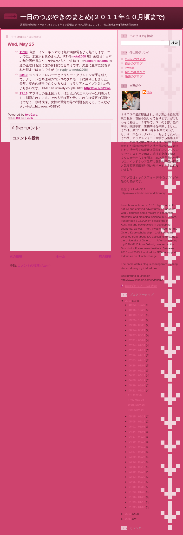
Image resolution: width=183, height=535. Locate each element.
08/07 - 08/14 (137, 335)
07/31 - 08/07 (137, 340)
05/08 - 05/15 (137, 421)
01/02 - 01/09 (137, 507)
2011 (128, 300)
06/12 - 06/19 (137, 375)
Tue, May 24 (136, 409)
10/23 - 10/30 (137, 304)
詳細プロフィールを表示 (141, 286)
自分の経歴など (135, 72)
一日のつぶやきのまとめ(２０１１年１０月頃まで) (92, 17)
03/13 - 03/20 (137, 461)
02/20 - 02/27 (137, 471)
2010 (128, 513)
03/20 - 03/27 (137, 456)
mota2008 (79, 56)
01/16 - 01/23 (137, 496)
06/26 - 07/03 (137, 365)
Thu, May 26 (136, 399)
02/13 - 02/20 (137, 476)
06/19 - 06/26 (137, 370)
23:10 (23, 75)
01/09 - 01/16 (137, 502)
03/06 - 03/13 (137, 466)
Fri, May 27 (135, 394)
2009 (128, 518)
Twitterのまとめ (135, 59)
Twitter (129, 67)
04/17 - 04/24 (137, 436)
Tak (149, 92)
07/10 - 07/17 (137, 355)
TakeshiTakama (96, 61)
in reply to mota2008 (72, 69)
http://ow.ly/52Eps (97, 88)
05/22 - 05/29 (137, 390)
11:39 (23, 52)
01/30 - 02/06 (137, 486)
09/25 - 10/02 (137, 319)
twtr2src (31, 114)
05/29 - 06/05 (137, 385)
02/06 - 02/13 (137, 481)
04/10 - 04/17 (137, 441)
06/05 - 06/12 (137, 380)
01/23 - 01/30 (137, 491)
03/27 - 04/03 (137, 451)
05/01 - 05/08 (137, 426)
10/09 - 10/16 (137, 314)
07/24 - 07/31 (137, 345)
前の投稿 (105, 256)
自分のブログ (133, 63)
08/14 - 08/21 (137, 330)
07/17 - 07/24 (137, 350)
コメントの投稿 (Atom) (34, 265)
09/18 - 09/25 (137, 325)
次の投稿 (16, 256)
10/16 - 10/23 (137, 309)
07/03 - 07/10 (137, 360)
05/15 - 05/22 (137, 416)
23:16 (23, 93)
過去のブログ (133, 76)
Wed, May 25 (136, 404)
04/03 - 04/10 (137, 446)
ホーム (60, 256)
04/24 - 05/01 (137, 431)
